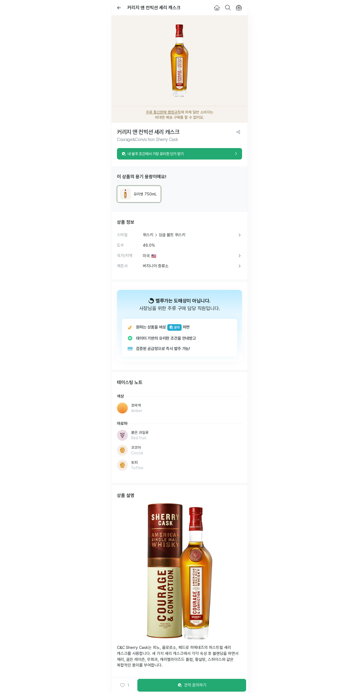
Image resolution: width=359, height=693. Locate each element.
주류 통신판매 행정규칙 (163, 112)
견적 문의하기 (191, 685)
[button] (124, 685)
